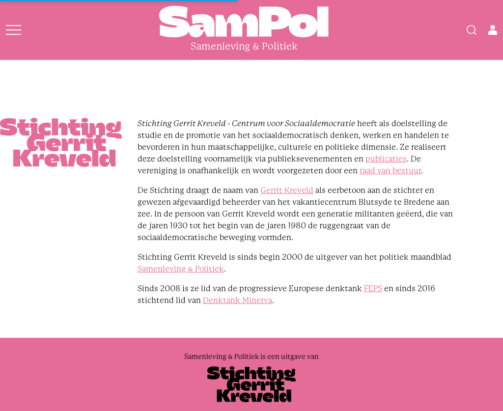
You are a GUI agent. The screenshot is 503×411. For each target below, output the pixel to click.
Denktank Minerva (237, 300)
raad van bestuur (390, 170)
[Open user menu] (492, 30)
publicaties (386, 159)
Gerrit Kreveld (286, 190)
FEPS (373, 288)
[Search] (471, 30)
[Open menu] (13, 30)
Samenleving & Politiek (181, 269)
